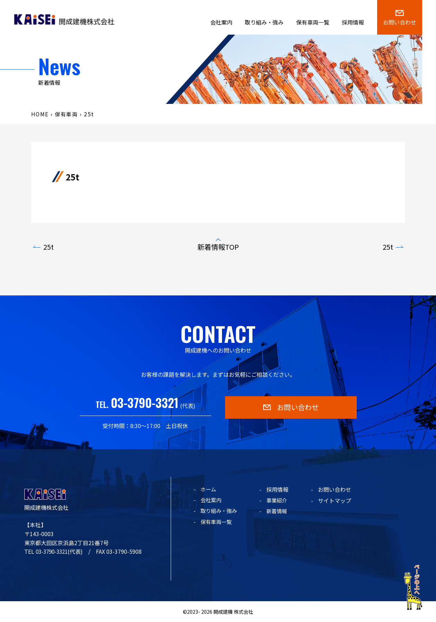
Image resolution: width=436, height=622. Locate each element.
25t (48, 246)
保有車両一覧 (312, 22)
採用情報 (353, 22)
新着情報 (280, 511)
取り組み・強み (264, 22)
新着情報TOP (218, 246)
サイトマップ (337, 500)
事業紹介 (280, 500)
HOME (40, 114)
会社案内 (221, 22)
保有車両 (67, 114)
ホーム (209, 489)
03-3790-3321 (145, 402)
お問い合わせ (337, 489)
